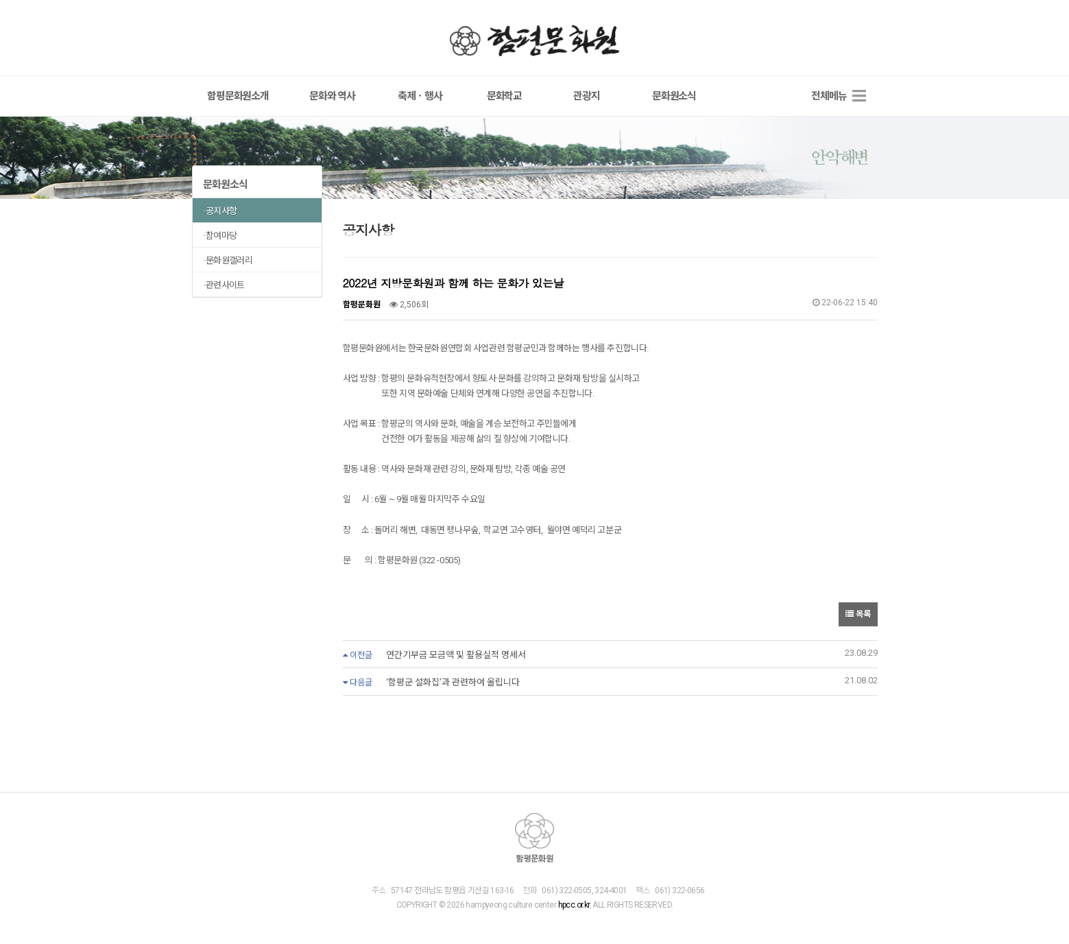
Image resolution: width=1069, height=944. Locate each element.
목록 (858, 614)
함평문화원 (535, 40)
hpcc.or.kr (573, 905)
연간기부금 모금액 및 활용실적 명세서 (456, 655)
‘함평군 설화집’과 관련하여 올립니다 (453, 682)
